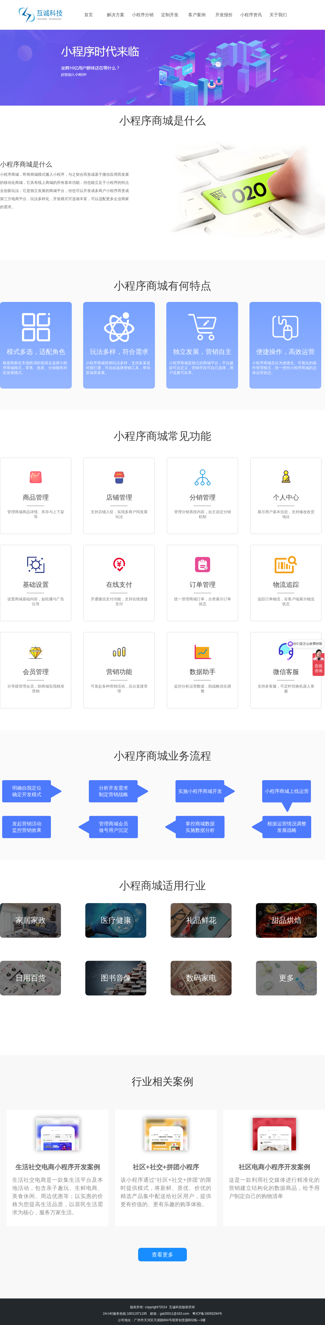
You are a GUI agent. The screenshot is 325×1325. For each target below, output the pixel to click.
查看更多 (162, 1255)
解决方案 (115, 14)
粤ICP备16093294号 (207, 1314)
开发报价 (224, 14)
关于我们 (278, 14)
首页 (88, 14)
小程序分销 (143, 14)
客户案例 (197, 14)
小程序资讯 (251, 14)
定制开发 (169, 14)
